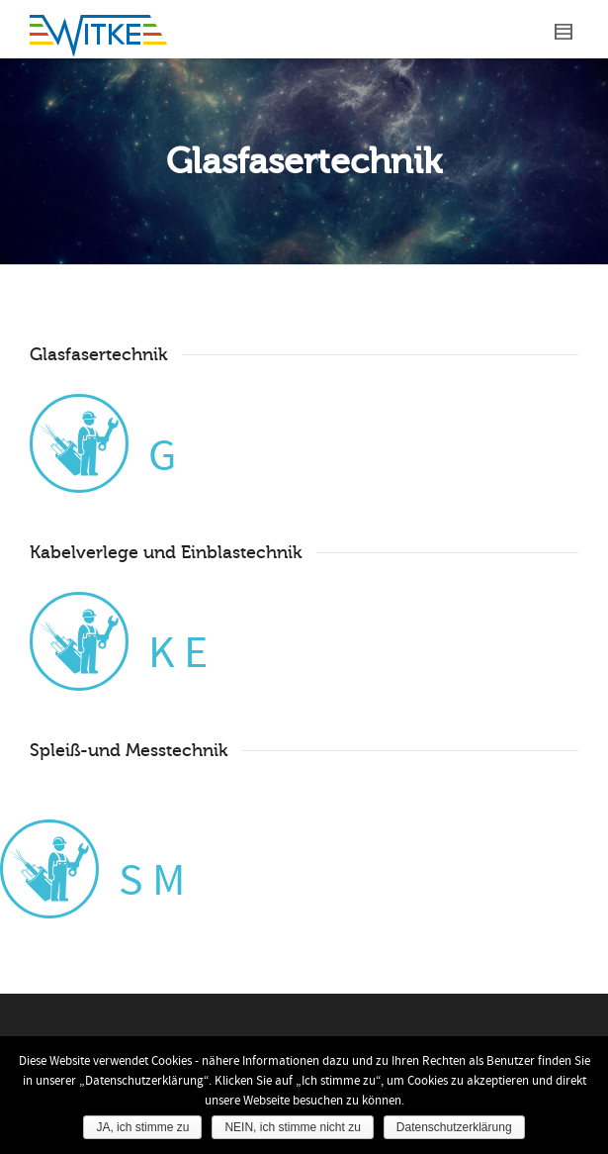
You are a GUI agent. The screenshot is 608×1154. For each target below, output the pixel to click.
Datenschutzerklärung (454, 1127)
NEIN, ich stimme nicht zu (292, 1127)
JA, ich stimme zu (142, 1127)
